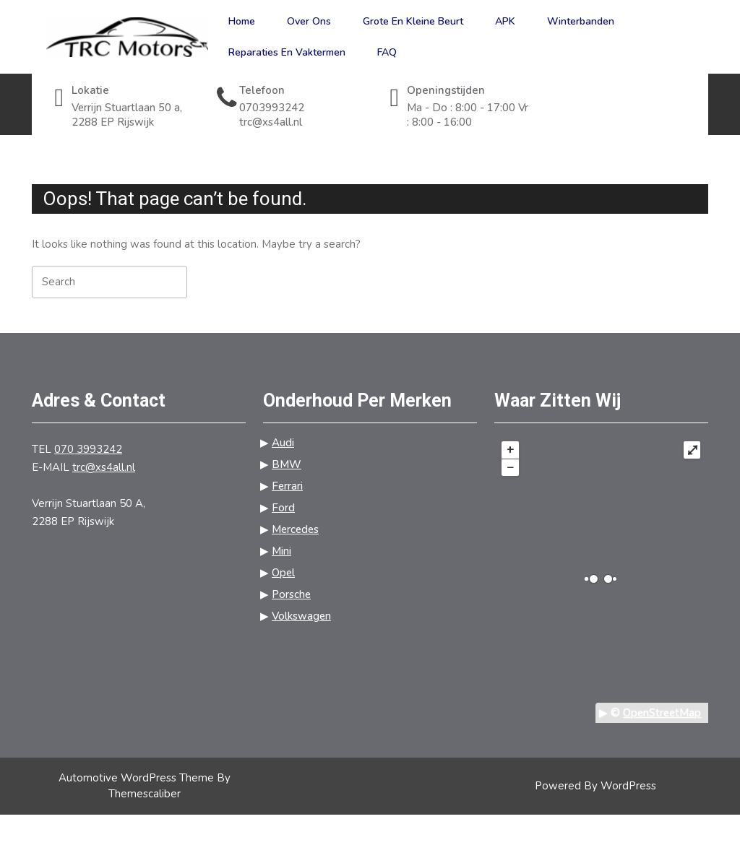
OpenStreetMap (662, 713)
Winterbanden (580, 21)
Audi (283, 443)
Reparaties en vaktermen (286, 52)
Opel (283, 573)
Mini (281, 551)
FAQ (387, 52)
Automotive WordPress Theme (136, 778)
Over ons (309, 21)
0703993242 (300, 108)
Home (241, 21)
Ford (283, 507)
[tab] (273, 281)
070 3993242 (88, 449)
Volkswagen (301, 616)
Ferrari (287, 486)
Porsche (291, 594)
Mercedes (295, 529)
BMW (286, 464)
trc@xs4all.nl (300, 122)
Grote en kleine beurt (413, 21)
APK (505, 21)
